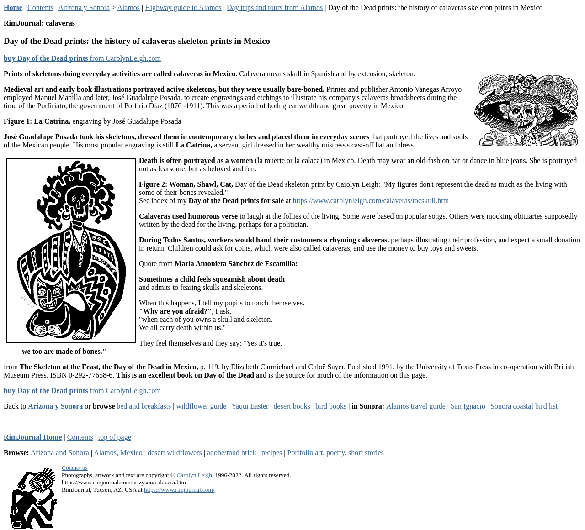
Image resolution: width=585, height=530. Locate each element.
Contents (40, 7)
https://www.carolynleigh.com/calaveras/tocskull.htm (371, 201)
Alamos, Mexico (118, 453)
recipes (271, 453)
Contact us (75, 467)
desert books (292, 406)
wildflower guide (201, 406)
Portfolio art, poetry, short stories (335, 453)
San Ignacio (468, 406)
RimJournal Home (33, 437)
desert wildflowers (175, 453)
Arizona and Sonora (60, 453)
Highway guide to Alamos (183, 7)
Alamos (128, 7)
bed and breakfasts (144, 406)
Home (13, 7)
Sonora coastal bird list (524, 406)
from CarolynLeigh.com (82, 58)
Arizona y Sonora (84, 7)
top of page (114, 437)
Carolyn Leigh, (194, 475)
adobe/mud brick (231, 453)
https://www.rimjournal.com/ (179, 489)
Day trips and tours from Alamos (275, 7)
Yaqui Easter (249, 406)
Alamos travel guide (416, 406)
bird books (330, 406)
